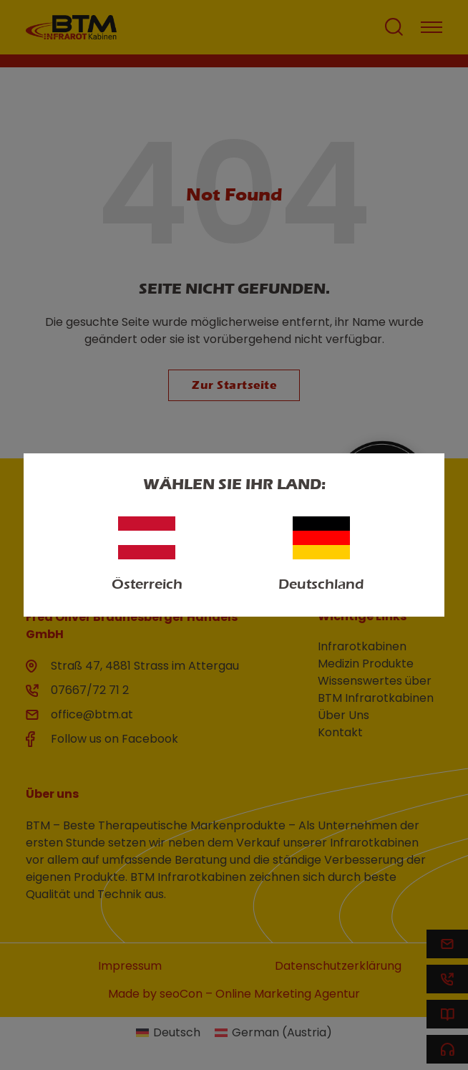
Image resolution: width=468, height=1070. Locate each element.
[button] (26, 1044)
